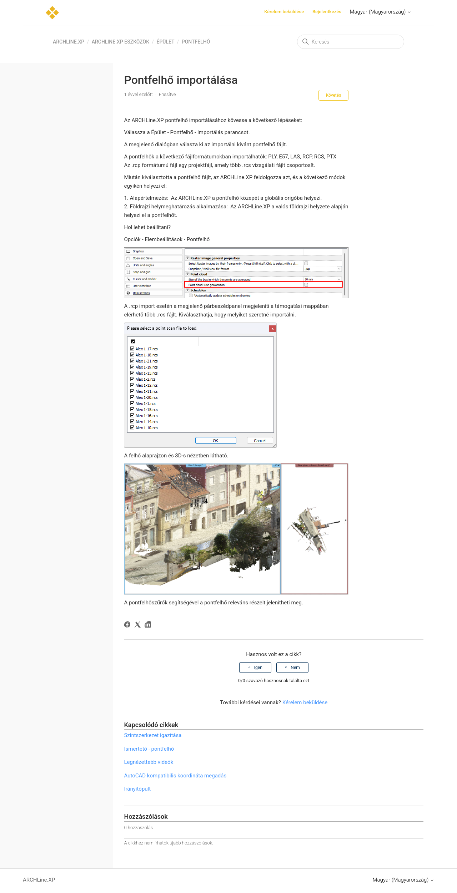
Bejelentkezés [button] (326, 11)
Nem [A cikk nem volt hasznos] (295, 667)
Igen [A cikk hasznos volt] (258, 667)
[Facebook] (128, 625)
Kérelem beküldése (284, 11)
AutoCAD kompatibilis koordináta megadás (175, 775)
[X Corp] (138, 625)
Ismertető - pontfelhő (149, 749)
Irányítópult (137, 789)
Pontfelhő (196, 42)
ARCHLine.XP (68, 42)
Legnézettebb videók (148, 762)
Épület (165, 42)
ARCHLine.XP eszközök (120, 42)
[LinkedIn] (149, 625)
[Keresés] (350, 42)
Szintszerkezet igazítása (152, 735)
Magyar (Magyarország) (380, 12)
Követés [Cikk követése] (333, 95)
